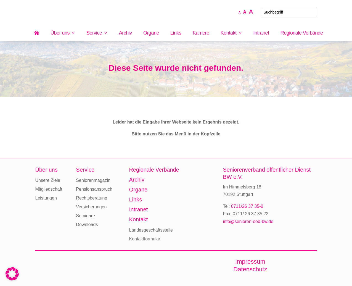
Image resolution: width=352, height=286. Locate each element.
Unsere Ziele (47, 180)
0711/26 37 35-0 (247, 206)
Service (94, 33)
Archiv (125, 33)
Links (175, 33)
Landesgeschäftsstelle (151, 230)
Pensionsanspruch (94, 189)
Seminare (85, 215)
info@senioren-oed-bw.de (248, 221)
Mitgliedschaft (48, 189)
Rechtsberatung (91, 198)
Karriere (201, 33)
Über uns (60, 33)
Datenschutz (250, 269)
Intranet (261, 33)
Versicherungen (91, 206)
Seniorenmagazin (93, 180)
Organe (151, 33)
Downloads (87, 224)
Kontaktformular (144, 239)
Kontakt (229, 33)
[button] (12, 274)
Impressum (250, 261)
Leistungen (46, 198)
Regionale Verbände (301, 33)
